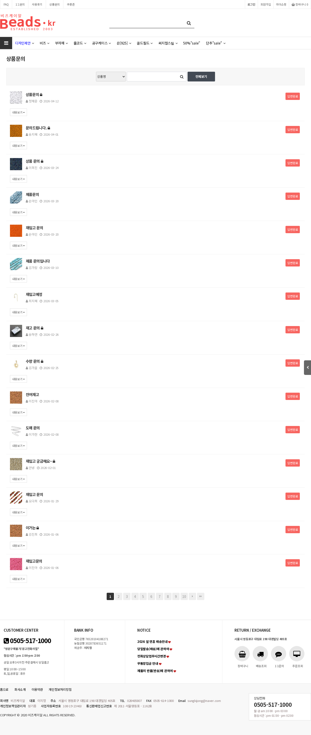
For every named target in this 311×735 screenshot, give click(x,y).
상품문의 (54, 4)
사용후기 (37, 4)
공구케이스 (101, 42)
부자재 (61, 42)
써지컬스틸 (167, 42)
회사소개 (20, 689)
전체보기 (201, 76)
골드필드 (145, 42)
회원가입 (265, 4)
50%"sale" (191, 42)
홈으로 (4, 689)
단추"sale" (215, 42)
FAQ (6, 4)
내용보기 (18, 112)
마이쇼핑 (281, 4)
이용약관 (37, 689)
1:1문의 (20, 4)
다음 (192, 596)
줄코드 (80, 42)
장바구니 (300, 4)
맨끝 (200, 596)
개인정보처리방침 (60, 689)
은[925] (124, 42)
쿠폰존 (71, 4)
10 (184, 596)
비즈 (44, 42)
